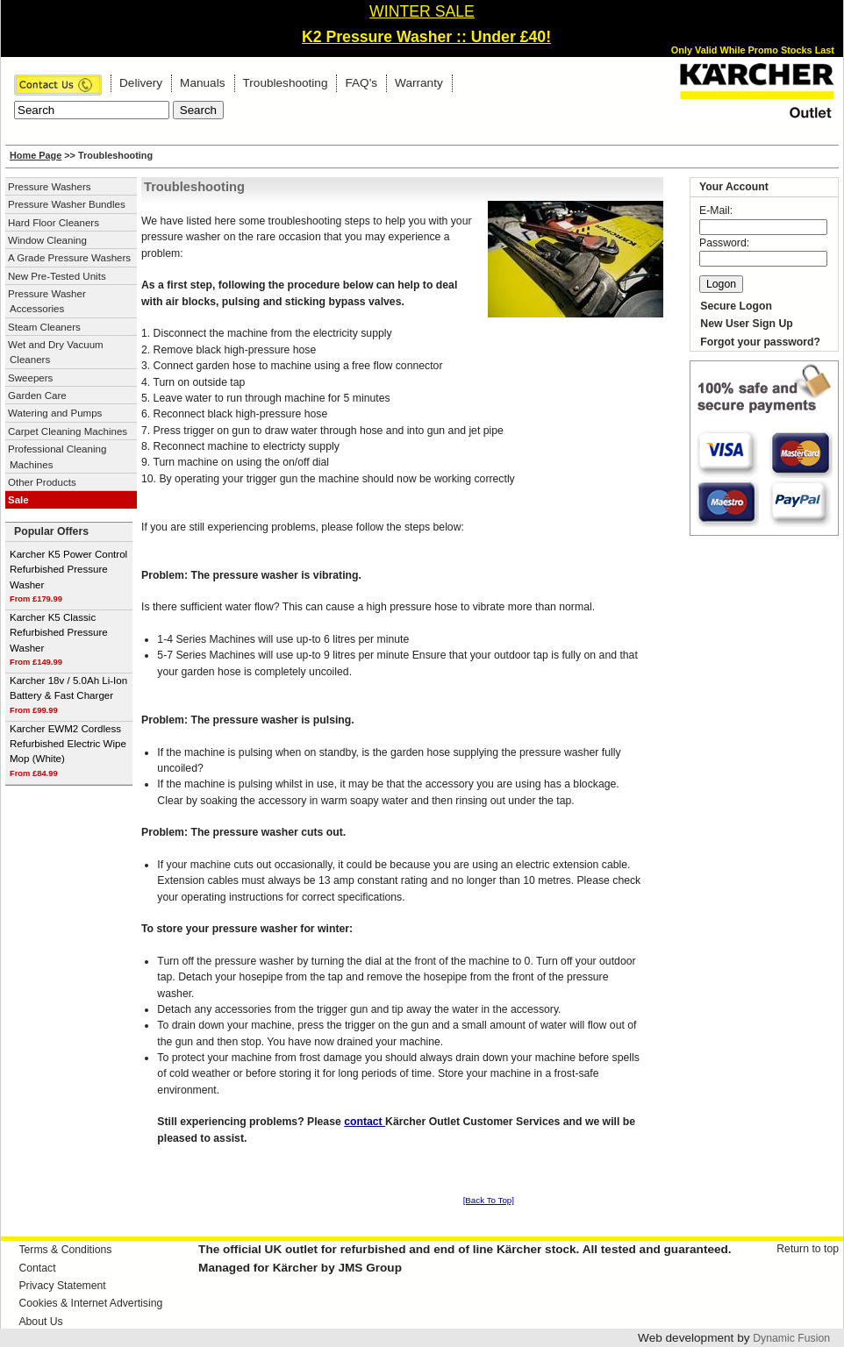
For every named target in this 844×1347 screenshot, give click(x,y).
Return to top (807, 1249)
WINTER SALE (422, 11)
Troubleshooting (285, 82)
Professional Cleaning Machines (57, 456)
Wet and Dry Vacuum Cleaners (56, 352)
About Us (40, 1321)
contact (364, 1121)
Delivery (140, 82)
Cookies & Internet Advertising (90, 1303)
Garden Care (37, 395)
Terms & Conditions (64, 1250)
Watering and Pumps (55, 413)
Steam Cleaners (44, 327)
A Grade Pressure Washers (69, 258)
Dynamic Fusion (791, 1338)
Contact (36, 1268)
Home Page (35, 155)
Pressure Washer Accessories (47, 301)
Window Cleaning (47, 240)
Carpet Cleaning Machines (67, 431)
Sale (18, 500)
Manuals (202, 82)
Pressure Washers (49, 187)
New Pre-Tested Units (57, 276)
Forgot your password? (760, 342)
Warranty (419, 82)
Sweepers (30, 378)
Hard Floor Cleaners (53, 222)
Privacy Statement (61, 1285)
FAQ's (361, 82)
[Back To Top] (488, 1200)
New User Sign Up (746, 323)
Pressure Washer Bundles (66, 204)
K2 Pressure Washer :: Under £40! (426, 37)
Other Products (42, 482)
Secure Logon (736, 306)
